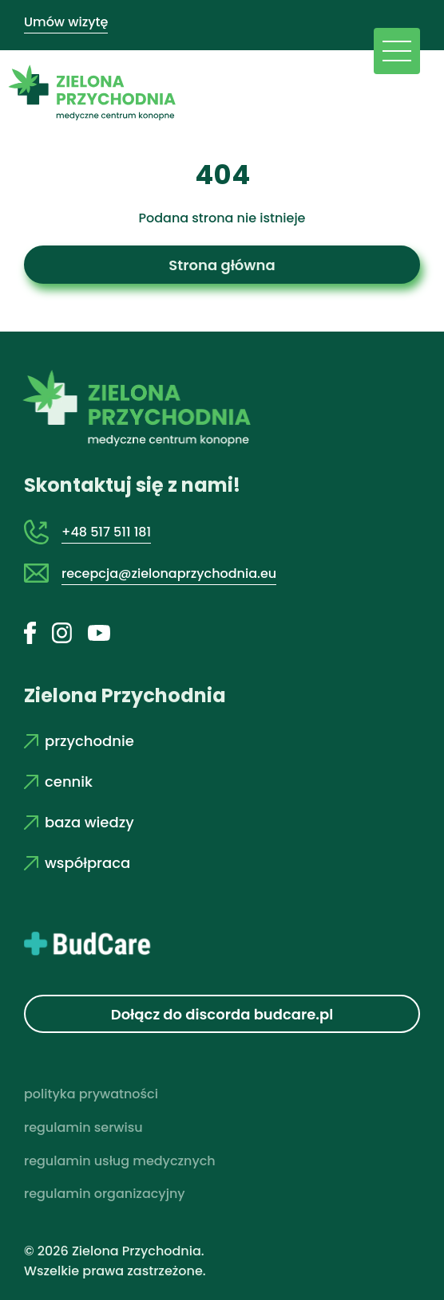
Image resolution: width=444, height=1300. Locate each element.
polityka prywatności (91, 1094)
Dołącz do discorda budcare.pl (222, 1014)
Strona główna (221, 265)
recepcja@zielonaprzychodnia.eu (168, 573)
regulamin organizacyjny (104, 1193)
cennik (58, 781)
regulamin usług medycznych (120, 1161)
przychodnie (79, 741)
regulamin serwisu (83, 1127)
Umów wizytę (66, 22)
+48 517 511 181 (106, 532)
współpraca (77, 863)
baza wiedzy (79, 822)
